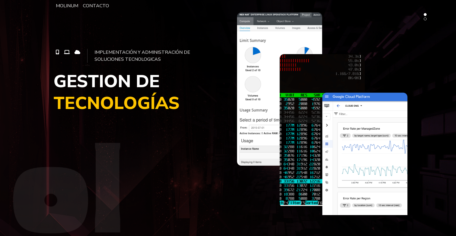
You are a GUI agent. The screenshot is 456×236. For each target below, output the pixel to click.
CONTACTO (96, 6)
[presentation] (218, 232)
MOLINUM (67, 6)
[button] (425, 14)
